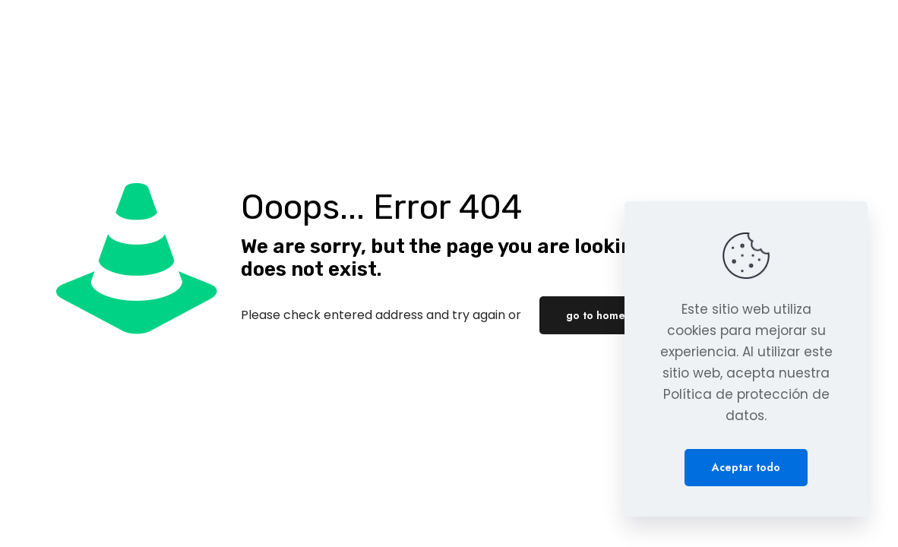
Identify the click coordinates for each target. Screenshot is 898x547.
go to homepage (609, 315)
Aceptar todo (746, 467)
